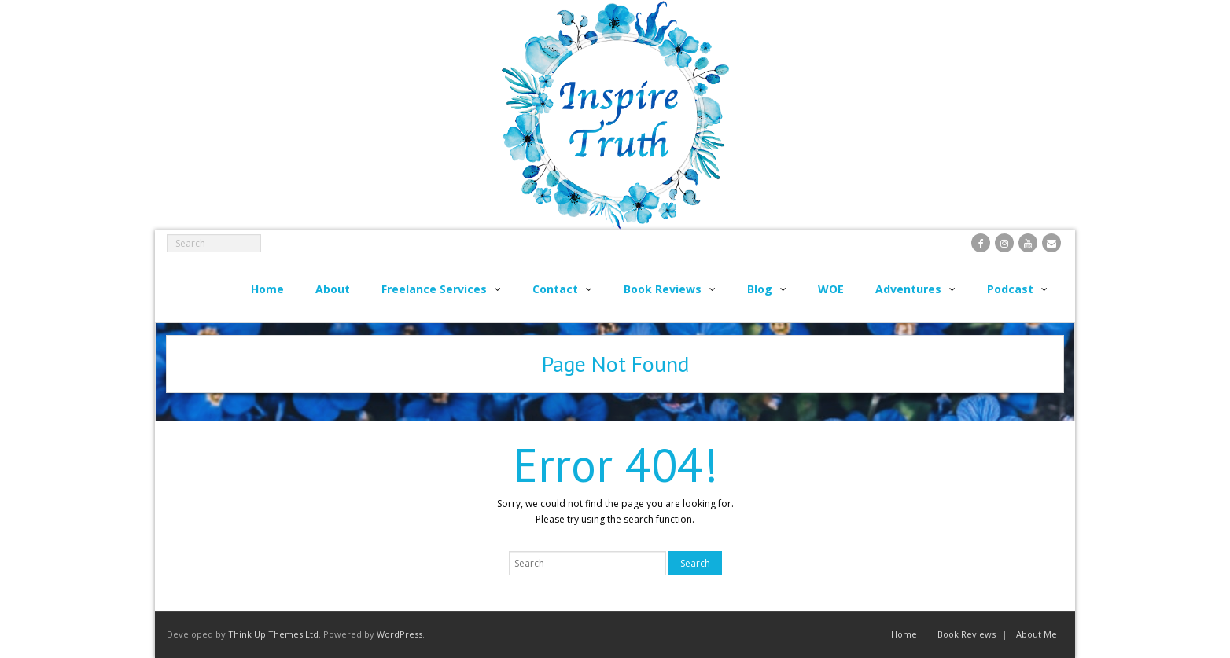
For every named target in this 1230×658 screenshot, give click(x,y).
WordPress (399, 634)
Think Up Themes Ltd (273, 634)
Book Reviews (966, 634)
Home (904, 634)
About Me (1036, 634)
